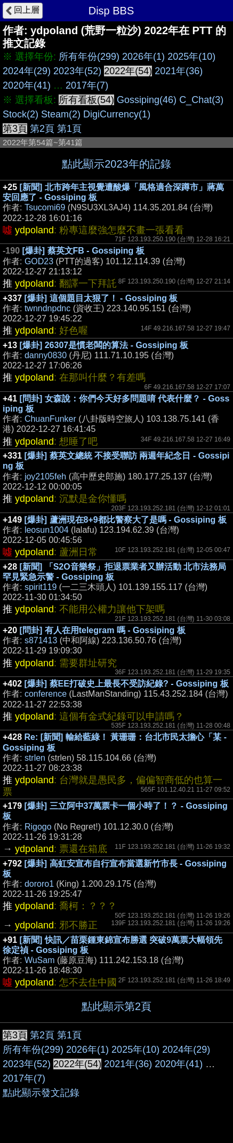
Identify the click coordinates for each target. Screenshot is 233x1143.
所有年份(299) (89, 56)
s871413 (41, 640)
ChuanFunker (50, 418)
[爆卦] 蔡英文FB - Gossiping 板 (83, 250)
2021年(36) (179, 71)
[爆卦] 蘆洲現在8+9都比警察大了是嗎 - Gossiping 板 (126, 519)
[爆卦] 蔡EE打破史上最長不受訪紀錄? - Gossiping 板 (127, 683)
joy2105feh (45, 476)
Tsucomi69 (45, 207)
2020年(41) (27, 85)
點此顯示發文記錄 (41, 1092)
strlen (35, 757)
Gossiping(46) (146, 99)
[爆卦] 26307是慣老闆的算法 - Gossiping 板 (104, 345)
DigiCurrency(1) (116, 114)
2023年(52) (77, 71)
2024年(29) (27, 71)
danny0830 (46, 355)
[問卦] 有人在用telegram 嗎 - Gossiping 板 (103, 630)
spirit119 (41, 587)
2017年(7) (87, 85)
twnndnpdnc (47, 308)
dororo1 (39, 883)
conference (46, 693)
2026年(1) (143, 56)
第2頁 (42, 128)
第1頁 (69, 128)
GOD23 (39, 261)
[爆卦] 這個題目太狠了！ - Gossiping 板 (101, 298)
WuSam (40, 960)
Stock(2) (20, 114)
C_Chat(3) (201, 99)
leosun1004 (47, 529)
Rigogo (38, 826)
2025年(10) (191, 56)
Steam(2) (61, 114)
